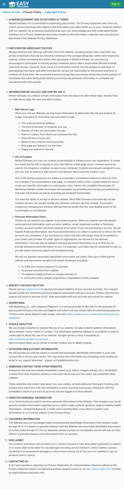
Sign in (115, 3)
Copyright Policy (55, 12)
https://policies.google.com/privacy (28, 339)
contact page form (101, 468)
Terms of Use (11, 12)
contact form (33, 289)
